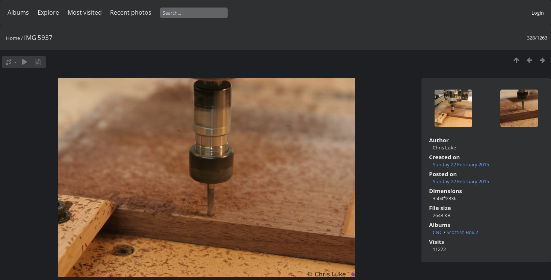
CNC (437, 232)
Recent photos (130, 12)
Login (537, 12)
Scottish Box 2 (462, 232)
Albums (18, 12)
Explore (48, 12)
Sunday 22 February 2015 (461, 164)
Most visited (85, 12)
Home (13, 38)
